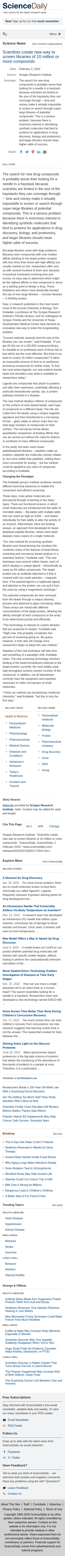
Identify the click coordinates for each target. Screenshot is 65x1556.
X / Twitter (14, 1457)
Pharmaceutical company (51, 743)
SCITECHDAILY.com (27, 1078)
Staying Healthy (15, 1275)
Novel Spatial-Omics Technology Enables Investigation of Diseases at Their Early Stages (30, 974)
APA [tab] (40, 826)
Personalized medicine (50, 717)
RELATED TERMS (46, 708)
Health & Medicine (16, 716)
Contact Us (14, 1493)
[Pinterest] (33, 152)
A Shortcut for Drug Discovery (22, 877)
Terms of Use (54, 1509)
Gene (45, 757)
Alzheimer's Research (16, 763)
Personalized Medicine (17, 725)
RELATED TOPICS (14, 708)
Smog (45, 770)
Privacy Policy (11, 1509)
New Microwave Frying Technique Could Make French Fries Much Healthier (33, 1318)
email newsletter (48, 21)
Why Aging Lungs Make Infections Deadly (30, 1162)
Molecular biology (48, 727)
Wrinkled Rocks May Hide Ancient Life (28, 1173)
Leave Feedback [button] (18, 1487)
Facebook (14, 1451)
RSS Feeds (15, 1425)
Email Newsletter (18, 1419)
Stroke (9, 1246)
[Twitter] (27, 152)
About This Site (10, 1504)
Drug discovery (51, 751)
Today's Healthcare (16, 773)
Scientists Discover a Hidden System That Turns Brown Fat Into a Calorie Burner (31, 1364)
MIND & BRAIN (10, 1235)
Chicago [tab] (54, 826)
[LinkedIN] (39, 152)
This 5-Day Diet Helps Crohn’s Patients (29, 1142)
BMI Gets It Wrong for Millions (23, 1184)
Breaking (8, 1133)
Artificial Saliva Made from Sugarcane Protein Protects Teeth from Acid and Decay (33, 1301)
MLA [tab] (29, 826)
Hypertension (13, 1224)
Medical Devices (19, 745)
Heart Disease (14, 1218)
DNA (45, 764)
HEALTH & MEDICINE (13, 1212)
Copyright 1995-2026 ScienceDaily (25, 1514)
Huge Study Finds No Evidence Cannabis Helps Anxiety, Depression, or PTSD (30, 1350)
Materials (8, 805)
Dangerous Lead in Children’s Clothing (29, 1190)
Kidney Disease (14, 1229)
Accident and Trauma (17, 783)
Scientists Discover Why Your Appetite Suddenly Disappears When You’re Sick (29, 1341)
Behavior (10, 1241)
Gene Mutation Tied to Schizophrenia (28, 1168)
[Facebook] (21, 152)
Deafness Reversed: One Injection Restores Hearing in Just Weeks (32, 1309)
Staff (26, 1504)
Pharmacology (18, 733)
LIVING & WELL (10, 1258)
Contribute (39, 1504)
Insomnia (10, 1252)
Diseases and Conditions (17, 753)
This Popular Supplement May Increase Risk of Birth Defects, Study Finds (32, 1373)
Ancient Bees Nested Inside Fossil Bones (30, 1157)
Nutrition (10, 1269)
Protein (46, 735)
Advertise (55, 1504)
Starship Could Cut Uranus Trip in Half (28, 1179)
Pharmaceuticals (19, 739)
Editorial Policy (33, 1509)
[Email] (45, 152)
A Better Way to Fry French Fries (25, 1196)
